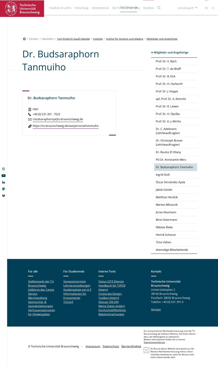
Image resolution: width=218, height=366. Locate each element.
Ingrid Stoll (163, 175)
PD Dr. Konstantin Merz (171, 159)
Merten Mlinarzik (166, 205)
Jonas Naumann (166, 212)
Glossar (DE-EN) (108, 302)
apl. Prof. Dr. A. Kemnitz (171, 99)
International (100, 8)
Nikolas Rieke (164, 227)
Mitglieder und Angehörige (162, 38)
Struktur (148, 8)
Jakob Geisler (164, 190)
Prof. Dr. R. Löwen (167, 106)
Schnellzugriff (186, 8)
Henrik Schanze (166, 235)
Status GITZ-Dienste (111, 281)
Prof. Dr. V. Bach (166, 61)
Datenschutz (111, 346)
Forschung (81, 8)
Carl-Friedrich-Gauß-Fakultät (73, 38)
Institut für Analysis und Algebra (124, 38)
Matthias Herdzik (167, 197)
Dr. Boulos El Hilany (168, 152)
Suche (159, 7)
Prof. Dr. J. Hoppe (167, 91)
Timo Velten (163, 242)
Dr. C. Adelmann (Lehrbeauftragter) (168, 131)
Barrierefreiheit (131, 346)
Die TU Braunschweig (126, 8)
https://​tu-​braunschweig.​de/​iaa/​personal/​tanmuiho (66, 126)
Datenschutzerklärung (154, 342)
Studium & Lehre (60, 8)
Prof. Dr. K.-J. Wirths (168, 121)
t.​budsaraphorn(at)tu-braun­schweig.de (58, 119)
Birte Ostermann (166, 220)
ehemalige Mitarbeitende (172, 250)
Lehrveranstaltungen (76, 285)
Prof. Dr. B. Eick (165, 76)
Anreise (156, 309)
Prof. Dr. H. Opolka (168, 114)
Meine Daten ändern (111, 306)
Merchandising (37, 298)
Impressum (93, 346)
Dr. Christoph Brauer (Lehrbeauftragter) (169, 142)
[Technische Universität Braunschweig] (24, 38)
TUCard (68, 302)
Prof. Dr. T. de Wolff (168, 69)
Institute (98, 38)
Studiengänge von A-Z (77, 290)
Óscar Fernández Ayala (170, 182)
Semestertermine (74, 281)
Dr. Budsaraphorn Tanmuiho (174, 167)
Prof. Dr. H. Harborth (169, 84)
